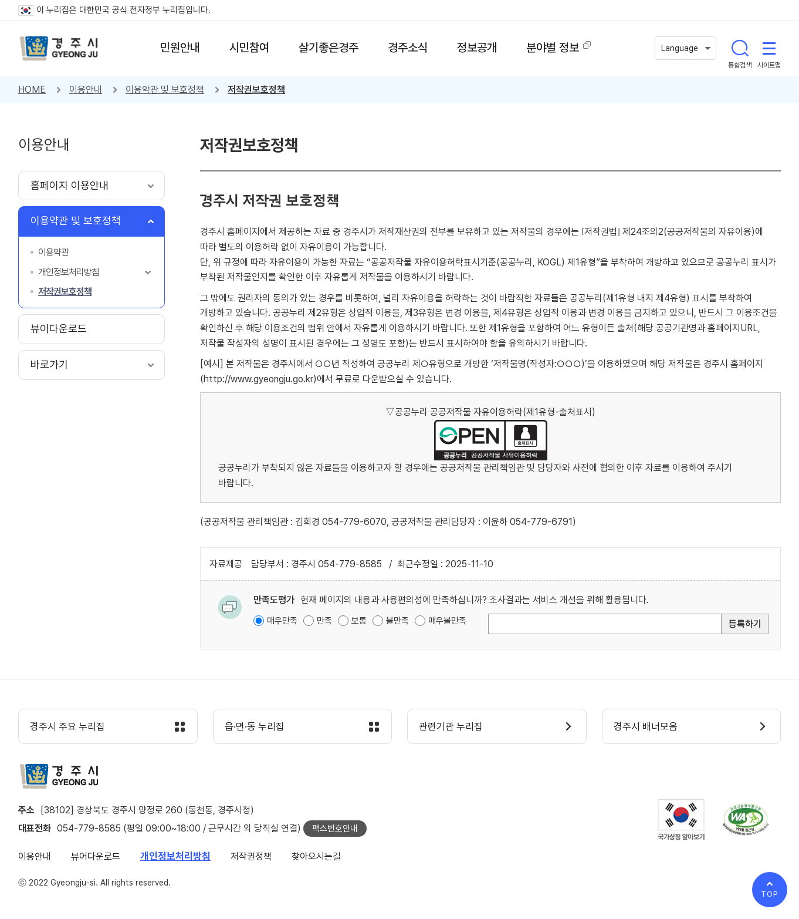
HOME (32, 89)
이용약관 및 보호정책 (165, 89)
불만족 (397, 620)
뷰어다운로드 (95, 856)
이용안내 (85, 89)
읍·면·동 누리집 (255, 727)
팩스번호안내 (335, 828)
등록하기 (745, 624)
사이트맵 (769, 48)
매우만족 (282, 620)
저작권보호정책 (256, 89)
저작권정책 (251, 856)
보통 (359, 620)
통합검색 (739, 48)
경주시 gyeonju (59, 48)
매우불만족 (447, 620)
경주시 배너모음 (646, 727)
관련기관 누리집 (451, 727)
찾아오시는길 (316, 856)
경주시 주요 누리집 (68, 727)
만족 (324, 620)
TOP (769, 894)
